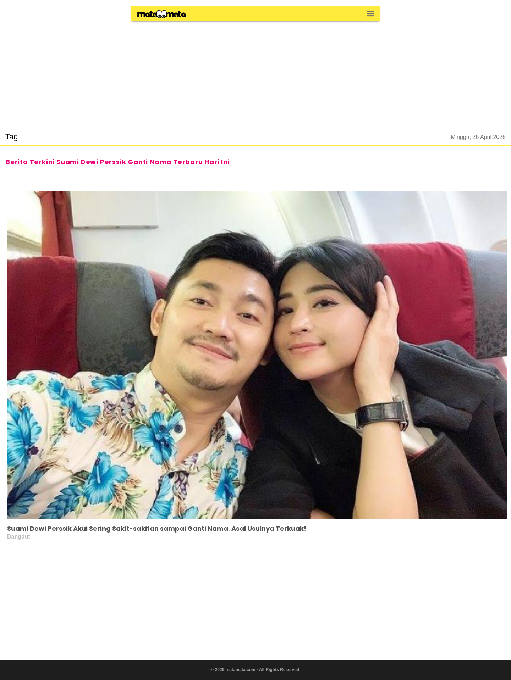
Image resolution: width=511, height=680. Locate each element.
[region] (255, 72)
